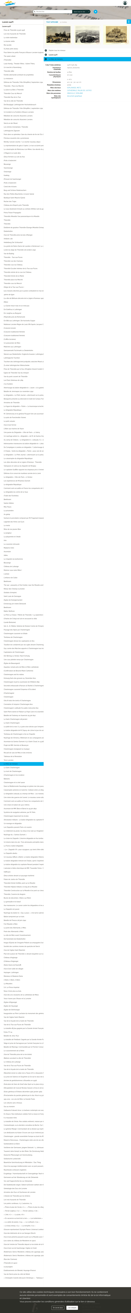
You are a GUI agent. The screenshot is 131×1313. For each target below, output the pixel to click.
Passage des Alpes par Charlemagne (17, 630)
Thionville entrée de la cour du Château (17, 272)
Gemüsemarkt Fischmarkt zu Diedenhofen (18, 350)
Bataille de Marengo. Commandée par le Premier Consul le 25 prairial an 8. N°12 (25, 1047)
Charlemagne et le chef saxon (14, 782)
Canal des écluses (10, 186)
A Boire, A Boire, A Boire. (12, 980)
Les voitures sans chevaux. (13, 1103)
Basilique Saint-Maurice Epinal (14, 198)
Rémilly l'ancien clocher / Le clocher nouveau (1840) (22, 142)
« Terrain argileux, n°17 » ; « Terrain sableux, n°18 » (21, 1211)
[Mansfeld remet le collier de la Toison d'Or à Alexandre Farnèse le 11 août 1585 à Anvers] (25, 1073)
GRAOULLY (71, 93)
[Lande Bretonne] (10, 622)
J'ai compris (72, 1308)
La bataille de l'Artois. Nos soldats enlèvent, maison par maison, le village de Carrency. (25, 1121)
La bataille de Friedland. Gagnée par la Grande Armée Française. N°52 (25, 1039)
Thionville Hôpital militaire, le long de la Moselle (20, 887)
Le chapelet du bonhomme (13, 559)
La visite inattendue (10, 37)
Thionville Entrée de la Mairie (14, 276)
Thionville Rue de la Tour (12, 97)
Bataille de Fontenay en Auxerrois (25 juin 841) (20, 715)
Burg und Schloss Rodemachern (15, 190)
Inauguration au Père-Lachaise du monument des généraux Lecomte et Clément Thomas (25, 1013)
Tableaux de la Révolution (13, 756)
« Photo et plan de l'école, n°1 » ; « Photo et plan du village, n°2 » (25, 1207)
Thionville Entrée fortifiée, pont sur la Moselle (19, 883)
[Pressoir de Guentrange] (12, 179)
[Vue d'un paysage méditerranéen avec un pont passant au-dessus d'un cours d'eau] (25, 1166)
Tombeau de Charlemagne (13, 637)
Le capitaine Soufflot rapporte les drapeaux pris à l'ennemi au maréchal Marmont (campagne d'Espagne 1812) (25, 469)
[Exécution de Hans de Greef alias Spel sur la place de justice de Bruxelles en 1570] (25, 1084)
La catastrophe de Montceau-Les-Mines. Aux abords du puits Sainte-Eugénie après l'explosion (25, 149)
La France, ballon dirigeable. (14, 846)
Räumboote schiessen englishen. (15, 1170)
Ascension (7, 551)
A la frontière (8, 384)
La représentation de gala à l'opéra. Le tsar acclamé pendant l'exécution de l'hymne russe (25, 145)
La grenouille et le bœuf (12, 902)
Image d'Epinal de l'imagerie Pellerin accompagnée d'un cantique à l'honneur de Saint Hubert (25, 943)
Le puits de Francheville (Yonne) (15, 417)
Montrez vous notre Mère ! (13, 570)
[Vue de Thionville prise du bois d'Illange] (18, 235)
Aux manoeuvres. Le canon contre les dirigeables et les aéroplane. (25, 905)
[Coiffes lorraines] (10, 339)
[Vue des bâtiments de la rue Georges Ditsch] (20, 1233)
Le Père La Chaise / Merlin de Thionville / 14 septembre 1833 (25, 615)
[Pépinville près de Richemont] (14, 317)
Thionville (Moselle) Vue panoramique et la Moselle (21, 216)
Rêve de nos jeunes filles (12, 529)
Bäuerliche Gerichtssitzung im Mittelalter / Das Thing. (22, 1162)
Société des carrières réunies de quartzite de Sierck (22, 946)
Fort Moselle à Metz (11, 924)
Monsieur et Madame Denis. (13, 976)
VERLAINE (79, 93)
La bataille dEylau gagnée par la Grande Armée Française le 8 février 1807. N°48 (25, 1028)
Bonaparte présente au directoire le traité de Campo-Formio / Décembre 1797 (25, 399)
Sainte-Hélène (9, 503)
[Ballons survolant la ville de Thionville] (17, 1058)
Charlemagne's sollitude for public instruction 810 (21, 708)
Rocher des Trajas (10, 201)
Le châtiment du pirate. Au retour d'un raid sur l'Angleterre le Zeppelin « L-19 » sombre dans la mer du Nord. (25, 831)
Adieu (6, 555)
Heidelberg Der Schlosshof (13, 242)
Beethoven (7, 499)
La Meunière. (8, 983)
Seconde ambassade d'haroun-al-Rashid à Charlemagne (24, 686)
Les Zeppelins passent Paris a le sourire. (18, 827)
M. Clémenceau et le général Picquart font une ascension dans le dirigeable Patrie (25, 414)
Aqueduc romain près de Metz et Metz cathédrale (21, 667)
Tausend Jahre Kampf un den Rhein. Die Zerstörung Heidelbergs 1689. (25, 1151)
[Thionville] (7, 60)
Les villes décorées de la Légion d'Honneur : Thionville (23, 462)
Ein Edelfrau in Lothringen (13, 309)
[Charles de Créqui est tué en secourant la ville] (20, 618)
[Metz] (6, 302)
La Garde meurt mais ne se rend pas (16, 306)
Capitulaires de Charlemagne (14, 652)
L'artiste (6, 574)
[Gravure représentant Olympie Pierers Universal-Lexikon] (24, 1229)
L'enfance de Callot (10, 577)
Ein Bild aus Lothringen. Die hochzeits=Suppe (19, 320)
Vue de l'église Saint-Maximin (14, 1017)
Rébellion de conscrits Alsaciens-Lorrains (18, 116)
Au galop (7, 514)
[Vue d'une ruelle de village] (13, 969)
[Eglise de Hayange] (11, 1006)
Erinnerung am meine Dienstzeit (15, 604)
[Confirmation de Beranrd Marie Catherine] (18, 671)
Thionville (7, 220)
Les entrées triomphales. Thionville (16, 127)
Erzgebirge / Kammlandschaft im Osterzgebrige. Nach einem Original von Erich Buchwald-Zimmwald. (25, 1173)
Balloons (7, 779)
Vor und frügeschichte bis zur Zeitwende (18, 1181)
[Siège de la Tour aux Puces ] (14, 287)
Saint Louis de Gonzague (12, 596)
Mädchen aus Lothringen (12, 347)
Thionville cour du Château (13, 265)
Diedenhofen (8, 231)
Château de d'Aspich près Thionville (16, 205)
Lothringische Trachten (12, 358)
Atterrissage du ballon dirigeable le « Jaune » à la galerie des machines (25, 388)
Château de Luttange (11, 566)
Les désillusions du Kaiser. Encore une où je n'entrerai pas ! (24, 1132)
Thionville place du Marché (13, 280)
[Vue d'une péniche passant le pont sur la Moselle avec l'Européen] (25, 1237)
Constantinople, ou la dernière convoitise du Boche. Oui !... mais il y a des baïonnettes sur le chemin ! (25, 1125)
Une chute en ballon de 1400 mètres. (17, 805)
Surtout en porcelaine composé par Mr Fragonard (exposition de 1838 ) (25, 518)
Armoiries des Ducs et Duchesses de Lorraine (19, 1192)
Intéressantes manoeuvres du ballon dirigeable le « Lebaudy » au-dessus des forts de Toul (25, 443)
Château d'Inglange (10, 957)
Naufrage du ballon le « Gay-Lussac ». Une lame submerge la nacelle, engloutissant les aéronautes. (25, 913)
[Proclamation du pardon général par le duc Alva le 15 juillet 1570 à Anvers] (25, 1095)
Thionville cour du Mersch (13, 283)
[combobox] (81, 12)
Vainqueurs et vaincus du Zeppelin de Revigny (20, 466)
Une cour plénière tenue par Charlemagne (18, 659)
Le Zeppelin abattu (10, 853)
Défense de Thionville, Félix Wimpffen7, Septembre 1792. (23, 82)
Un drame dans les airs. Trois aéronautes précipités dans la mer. (25, 842)
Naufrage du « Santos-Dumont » (15, 834)
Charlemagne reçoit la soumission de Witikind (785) (22, 682)
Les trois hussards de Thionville (15, 34)
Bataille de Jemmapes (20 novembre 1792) (18, 391)
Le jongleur (8, 533)
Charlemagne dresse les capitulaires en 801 (19, 641)
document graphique (74, 96)
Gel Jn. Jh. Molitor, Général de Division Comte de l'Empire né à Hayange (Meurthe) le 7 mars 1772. (25, 626)
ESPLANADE (71, 88)
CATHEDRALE (72, 90)
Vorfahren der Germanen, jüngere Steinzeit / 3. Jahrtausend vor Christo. (25, 1147)
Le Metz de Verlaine (11, 764)
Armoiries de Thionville (12, 402)
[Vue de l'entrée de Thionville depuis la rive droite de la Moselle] (25, 1244)
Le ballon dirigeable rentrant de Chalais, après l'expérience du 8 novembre (25, 861)
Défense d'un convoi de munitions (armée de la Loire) (22, 473)
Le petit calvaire (9, 421)
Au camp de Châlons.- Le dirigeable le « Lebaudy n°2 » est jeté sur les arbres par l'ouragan (25, 440)
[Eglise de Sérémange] (12, 1010)
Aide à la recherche (41, 15)
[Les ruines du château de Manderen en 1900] (20, 1240)
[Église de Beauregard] (12, 663)
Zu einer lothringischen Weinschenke (16, 365)
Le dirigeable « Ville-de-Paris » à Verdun (18, 477)
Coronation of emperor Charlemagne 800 (18, 704)
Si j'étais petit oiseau (11, 49)
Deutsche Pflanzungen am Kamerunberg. (18, 1155)
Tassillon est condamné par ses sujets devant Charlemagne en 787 (25, 645)
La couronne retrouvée (11, 544)
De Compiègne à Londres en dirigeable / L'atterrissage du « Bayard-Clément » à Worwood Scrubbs (25, 447)
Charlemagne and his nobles (14, 674)
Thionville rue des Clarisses (13, 261)
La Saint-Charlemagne (12, 723)
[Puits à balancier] (10, 160)
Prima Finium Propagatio (12, 212)
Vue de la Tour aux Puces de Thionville (17, 1024)
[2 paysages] (8, 1267)
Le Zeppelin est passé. (12, 909)
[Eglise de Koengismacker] (13, 600)
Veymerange (8, 168)
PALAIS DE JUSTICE (85, 90)
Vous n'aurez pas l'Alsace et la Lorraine (17, 998)
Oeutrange (7, 172)
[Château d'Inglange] (11, 961)
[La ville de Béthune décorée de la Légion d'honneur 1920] (24, 298)
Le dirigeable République (12, 410)
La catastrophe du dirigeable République (18, 458)
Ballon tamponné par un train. (14, 916)
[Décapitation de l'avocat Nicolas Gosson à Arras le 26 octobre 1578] (25, 1088)
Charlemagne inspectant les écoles (16, 816)
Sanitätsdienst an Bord (12, 1144)
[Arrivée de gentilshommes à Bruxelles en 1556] (20, 1080)
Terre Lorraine (8, 760)
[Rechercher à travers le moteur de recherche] (53, 12)
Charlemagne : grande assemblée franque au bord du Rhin (24, 1136)
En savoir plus (58, 1308)
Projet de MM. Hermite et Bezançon (16, 745)
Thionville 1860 (9, 71)
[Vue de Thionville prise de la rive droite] (18, 1054)
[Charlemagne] (9, 693)
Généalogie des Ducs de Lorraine (15, 1188)
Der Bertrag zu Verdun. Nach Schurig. (17, 656)
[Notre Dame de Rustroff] (12, 965)
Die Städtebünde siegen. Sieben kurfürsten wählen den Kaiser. (25, 1185)
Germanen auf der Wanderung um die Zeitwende (21, 1177)
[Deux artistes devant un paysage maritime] (19, 875)
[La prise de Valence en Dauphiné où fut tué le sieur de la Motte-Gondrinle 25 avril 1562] (25, 1077)
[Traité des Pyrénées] (11, 496)
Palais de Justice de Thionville (14, 879)
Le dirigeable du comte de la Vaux (16, 492)
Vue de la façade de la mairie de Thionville (19, 1021)
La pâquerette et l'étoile (12, 537)
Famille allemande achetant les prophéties (19, 75)
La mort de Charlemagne (12, 771)
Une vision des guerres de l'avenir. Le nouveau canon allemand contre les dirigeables (25, 797)
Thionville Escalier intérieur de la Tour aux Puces (20, 268)
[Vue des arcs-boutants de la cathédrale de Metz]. (21, 995)
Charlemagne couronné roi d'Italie (15, 633)
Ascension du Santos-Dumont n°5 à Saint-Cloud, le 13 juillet (24, 741)
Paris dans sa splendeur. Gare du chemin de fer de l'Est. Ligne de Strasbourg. (25, 134)
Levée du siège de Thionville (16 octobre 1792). (20, 250)
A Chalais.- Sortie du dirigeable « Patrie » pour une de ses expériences (25, 451)
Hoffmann (7, 872)
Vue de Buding (9, 253)
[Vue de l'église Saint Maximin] (14, 950)
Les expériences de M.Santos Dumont (17, 481)
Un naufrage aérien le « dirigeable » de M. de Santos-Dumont (25, 436)
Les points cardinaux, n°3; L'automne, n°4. (18, 1203)
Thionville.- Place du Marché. (14, 86)
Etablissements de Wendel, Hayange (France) (20, 1270)
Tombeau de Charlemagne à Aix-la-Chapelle (19, 734)
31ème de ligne (9, 294)
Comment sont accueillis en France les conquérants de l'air (24, 488)
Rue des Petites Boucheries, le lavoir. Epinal (19, 194)
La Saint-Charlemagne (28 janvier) (15, 719)
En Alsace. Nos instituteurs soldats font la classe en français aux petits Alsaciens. (25, 1114)
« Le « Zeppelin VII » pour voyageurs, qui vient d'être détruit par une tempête (25, 849)
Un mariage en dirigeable (13, 823)
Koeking (6, 175)
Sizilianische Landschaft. (12, 1159)
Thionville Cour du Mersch (13, 93)
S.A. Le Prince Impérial (11, 987)
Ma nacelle (7, 45)
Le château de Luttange (12, 1062)
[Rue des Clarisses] (10, 1259)
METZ (79, 88)
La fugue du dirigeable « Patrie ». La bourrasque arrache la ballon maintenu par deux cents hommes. (25, 406)
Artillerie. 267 (8, 239)
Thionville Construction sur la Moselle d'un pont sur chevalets (25, 890)
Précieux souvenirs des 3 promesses (16, 138)
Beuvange (7, 164)
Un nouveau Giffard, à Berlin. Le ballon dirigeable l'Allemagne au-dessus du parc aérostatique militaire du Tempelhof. (25, 857)
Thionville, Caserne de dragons (14, 894)
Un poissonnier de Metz (12, 343)
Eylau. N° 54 (8, 1032)
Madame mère (9, 548)
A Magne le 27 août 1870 (12, 153)
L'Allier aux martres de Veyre (14, 429)
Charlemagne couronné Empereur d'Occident (20, 689)
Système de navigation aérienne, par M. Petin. (20, 812)
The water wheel (9, 56)
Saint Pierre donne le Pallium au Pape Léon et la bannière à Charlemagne (25, 712)
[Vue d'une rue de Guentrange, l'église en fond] (20, 1248)
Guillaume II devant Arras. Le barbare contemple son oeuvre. (25, 1110)
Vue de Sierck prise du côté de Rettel (17, 1274)
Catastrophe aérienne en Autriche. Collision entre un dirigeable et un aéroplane (25, 790)
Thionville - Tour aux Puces (13, 257)
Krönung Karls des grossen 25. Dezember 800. (20, 678)
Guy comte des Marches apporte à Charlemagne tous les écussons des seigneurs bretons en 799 (25, 648)
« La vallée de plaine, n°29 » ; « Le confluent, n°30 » (21, 1222)
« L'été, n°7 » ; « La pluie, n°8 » (14, 1214)
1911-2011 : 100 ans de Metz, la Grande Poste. (19, 1099)
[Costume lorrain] (10, 328)
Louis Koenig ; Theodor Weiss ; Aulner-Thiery (19, 63)
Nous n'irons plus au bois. (12, 991)
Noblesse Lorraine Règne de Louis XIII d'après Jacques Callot (25, 324)
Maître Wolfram (9, 611)
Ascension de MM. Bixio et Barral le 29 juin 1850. (20, 808)
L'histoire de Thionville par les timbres (17, 1196)
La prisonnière (9, 510)
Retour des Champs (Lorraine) (14, 589)
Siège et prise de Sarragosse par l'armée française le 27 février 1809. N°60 (25, 1043)
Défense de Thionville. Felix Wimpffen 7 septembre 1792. (23, 108)
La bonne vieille (9, 41)
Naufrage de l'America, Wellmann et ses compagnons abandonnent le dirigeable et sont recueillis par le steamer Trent (25, 738)
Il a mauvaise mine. (10, 1118)
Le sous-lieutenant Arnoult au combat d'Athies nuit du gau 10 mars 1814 (25, 209)
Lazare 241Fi (6, 26)
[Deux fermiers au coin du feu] (14, 157)
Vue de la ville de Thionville (13, 101)
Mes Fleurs (7, 507)
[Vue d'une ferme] (10, 425)
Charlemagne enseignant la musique (17, 749)
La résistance (8, 78)
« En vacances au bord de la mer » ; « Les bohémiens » (23, 1218)
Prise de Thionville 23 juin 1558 (14, 30)
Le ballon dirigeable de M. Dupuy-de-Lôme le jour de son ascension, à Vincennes (25, 730)
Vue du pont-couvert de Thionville (15, 376)
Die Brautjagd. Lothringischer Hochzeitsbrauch (20, 104)
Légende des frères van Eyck (14, 522)
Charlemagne (8, 697)
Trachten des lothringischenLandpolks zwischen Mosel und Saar (25, 361)
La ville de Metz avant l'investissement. (17, 935)
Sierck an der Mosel (11, 123)
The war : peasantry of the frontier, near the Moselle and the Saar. (25, 585)
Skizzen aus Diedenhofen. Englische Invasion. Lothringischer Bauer (25, 354)
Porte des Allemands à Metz (14, 931)
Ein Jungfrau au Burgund (12, 313)
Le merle (7, 525)
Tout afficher (52, 22)
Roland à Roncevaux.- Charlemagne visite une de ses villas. (24, 1140)
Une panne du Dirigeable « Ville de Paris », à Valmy (22, 432)
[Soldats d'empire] (10, 592)
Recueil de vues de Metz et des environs (18, 753)
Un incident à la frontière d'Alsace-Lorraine (19, 112)
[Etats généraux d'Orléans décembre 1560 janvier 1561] (23, 1091)
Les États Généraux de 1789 (13, 380)
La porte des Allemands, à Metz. (15, 928)
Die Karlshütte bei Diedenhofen (14, 939)
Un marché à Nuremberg (12, 67)
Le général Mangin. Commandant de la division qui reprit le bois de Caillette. (25, 1129)
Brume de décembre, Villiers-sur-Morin (17, 898)
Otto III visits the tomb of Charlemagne (17, 700)
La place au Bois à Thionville (14, 90)
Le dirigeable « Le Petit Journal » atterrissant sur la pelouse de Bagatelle (25, 395)
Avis (5, 540)
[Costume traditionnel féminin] (14, 332)
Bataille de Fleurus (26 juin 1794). (15, 920)
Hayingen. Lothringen (11, 972)
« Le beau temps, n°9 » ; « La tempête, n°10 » (19, 1226)
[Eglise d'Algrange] (10, 1002)
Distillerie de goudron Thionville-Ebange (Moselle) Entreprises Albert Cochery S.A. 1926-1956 (25, 227)
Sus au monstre (9, 1106)
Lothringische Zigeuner (12, 131)
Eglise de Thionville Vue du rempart (16, 373)
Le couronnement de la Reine (14, 1051)
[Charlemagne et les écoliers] (14, 775)
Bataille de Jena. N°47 (11, 1036)
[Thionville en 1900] (10, 1263)
